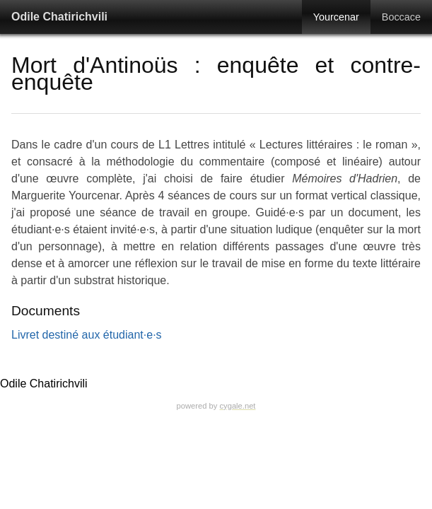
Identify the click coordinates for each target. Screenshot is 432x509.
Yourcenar (336, 17)
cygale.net (237, 406)
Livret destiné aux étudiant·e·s (86, 335)
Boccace (401, 17)
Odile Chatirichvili (59, 17)
